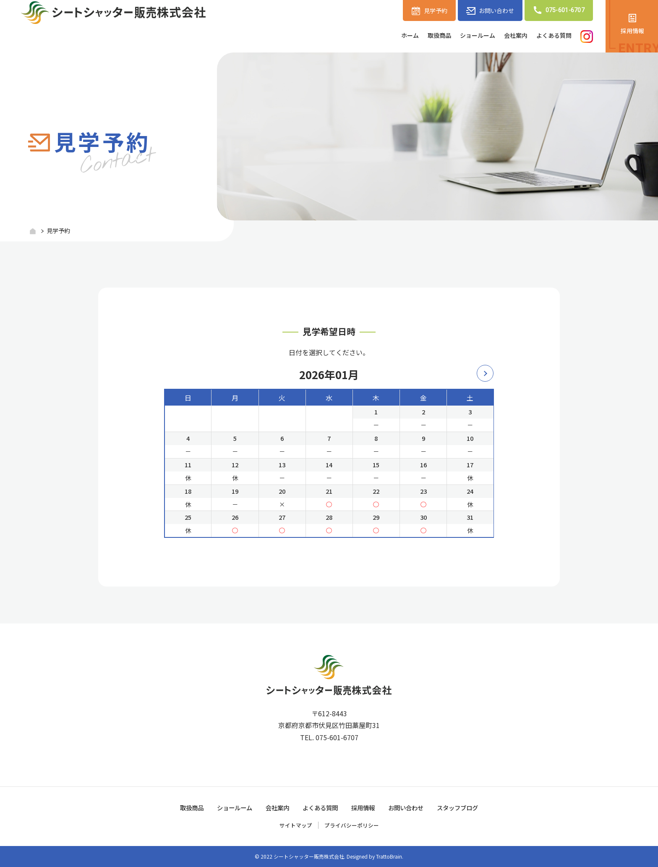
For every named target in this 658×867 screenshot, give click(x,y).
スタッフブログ (470, 807)
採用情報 (632, 31)
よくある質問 (550, 36)
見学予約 (423, 10)
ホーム (386, 36)
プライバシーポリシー (353, 825)
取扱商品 (419, 36)
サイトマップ (293, 825)
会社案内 (506, 36)
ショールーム (463, 36)
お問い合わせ (488, 10)
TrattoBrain (389, 856)
